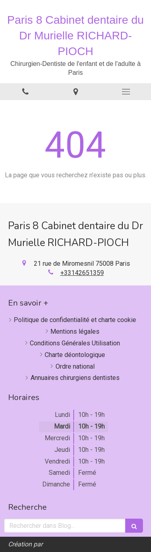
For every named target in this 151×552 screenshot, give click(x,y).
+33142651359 (82, 273)
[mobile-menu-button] (126, 92)
